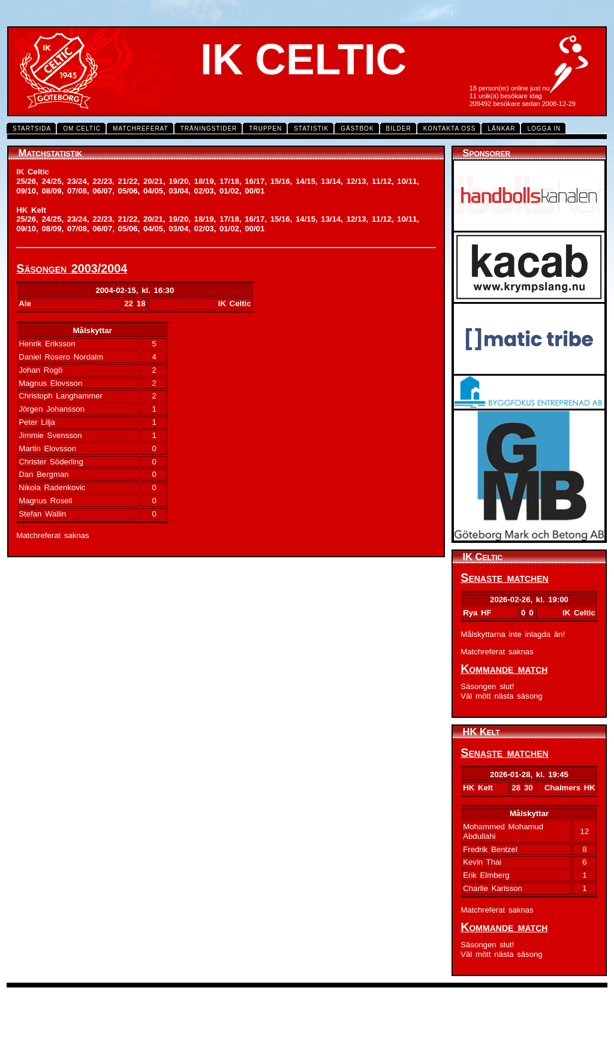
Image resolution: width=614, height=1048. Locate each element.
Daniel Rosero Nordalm (61, 356)
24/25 (52, 181)
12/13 (356, 181)
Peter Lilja (37, 422)
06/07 (102, 190)
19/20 (178, 181)
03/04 (178, 190)
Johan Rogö (40, 370)
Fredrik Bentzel (490, 849)
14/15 (305, 181)
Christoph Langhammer (61, 395)
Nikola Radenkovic (52, 487)
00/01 (254, 190)
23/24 (77, 181)
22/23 (102, 181)
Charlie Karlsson (492, 888)
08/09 (52, 190)
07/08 (77, 190)
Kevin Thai (482, 861)
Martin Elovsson (47, 448)
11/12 (382, 181)
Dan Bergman (43, 474)
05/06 (128, 190)
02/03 (204, 190)
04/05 (153, 190)
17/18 (229, 181)
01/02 (229, 190)
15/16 (280, 181)
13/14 (331, 181)
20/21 (153, 181)
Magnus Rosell (45, 500)
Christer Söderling (51, 461)
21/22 (128, 181)
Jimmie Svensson (50, 435)
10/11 (407, 181)
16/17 (254, 181)
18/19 (204, 181)
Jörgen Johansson (52, 408)
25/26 (26, 181)
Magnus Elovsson (50, 383)
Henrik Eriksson (47, 343)
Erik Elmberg (486, 875)
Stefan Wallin (42, 513)
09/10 (26, 190)
